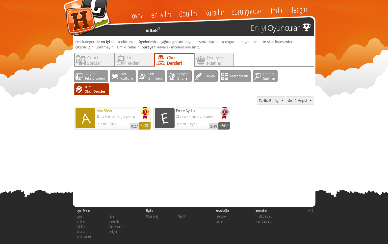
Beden (269, 76)
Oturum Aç (152, 216)
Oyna (79, 216)
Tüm (95, 89)
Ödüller (81, 226)
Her (133, 60)
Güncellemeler (117, 226)
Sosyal (183, 76)
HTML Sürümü (264, 216)
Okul (174, 60)
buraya (147, 47)
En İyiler (81, 221)
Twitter (219, 221)
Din (126, 76)
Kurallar (81, 231)
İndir (111, 216)
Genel (94, 60)
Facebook (221, 216)
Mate (239, 76)
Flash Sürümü (263, 221)
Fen (155, 76)
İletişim (113, 231)
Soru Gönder (84, 237)
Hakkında (114, 221)
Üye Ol (181, 216)
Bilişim (94, 76)
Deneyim (215, 60)
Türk (209, 76)
